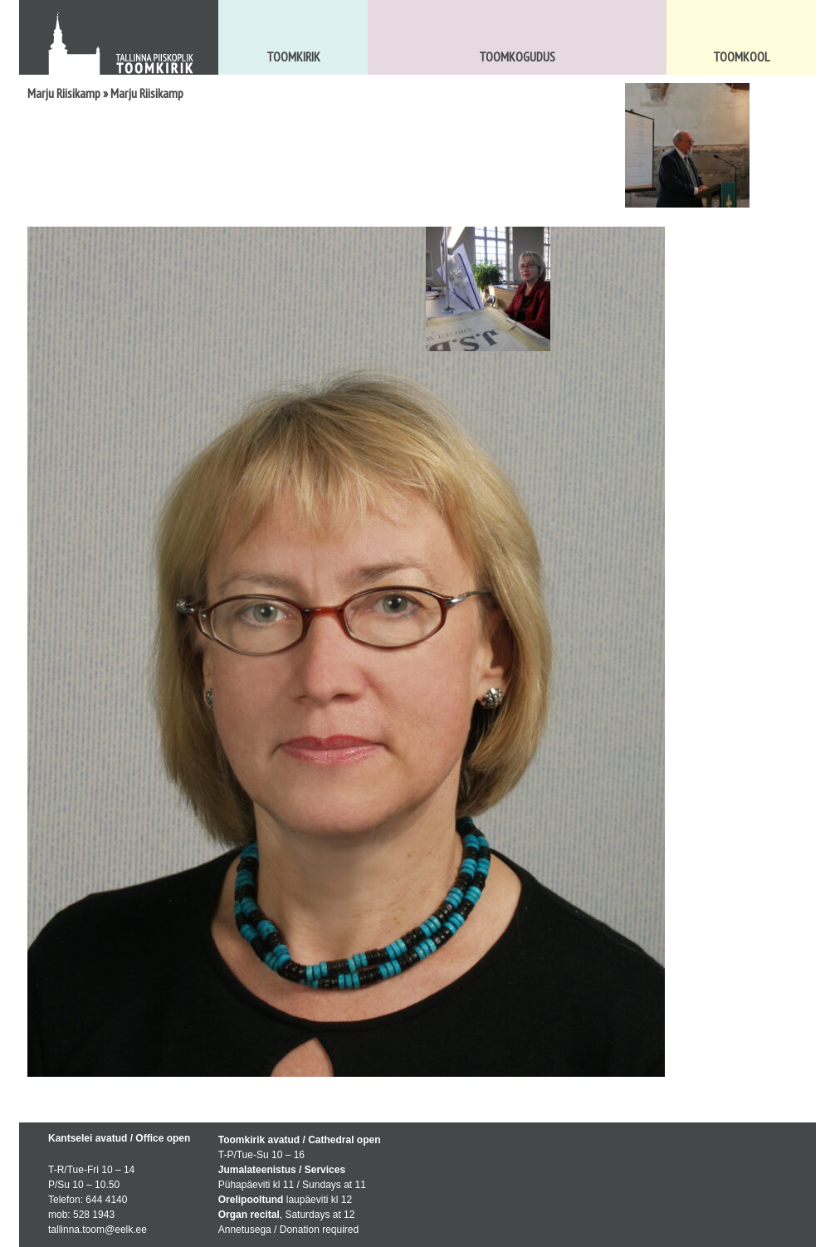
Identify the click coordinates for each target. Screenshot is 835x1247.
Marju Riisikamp (63, 93)
